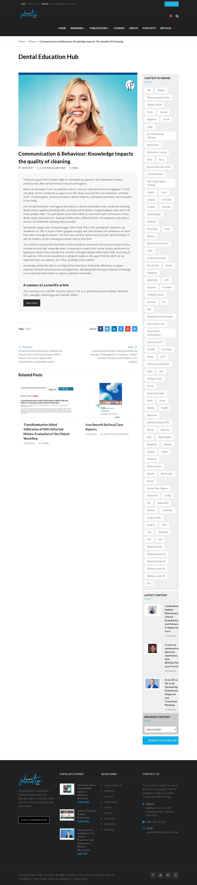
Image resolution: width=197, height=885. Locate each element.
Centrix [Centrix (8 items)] (150, 192)
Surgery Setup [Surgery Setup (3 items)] (154, 517)
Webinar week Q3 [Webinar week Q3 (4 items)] (156, 568)
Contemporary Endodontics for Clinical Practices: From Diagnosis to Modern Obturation (86, 840)
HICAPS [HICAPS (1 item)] (151, 349)
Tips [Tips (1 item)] (149, 532)
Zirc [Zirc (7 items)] (149, 583)
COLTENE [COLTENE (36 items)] (167, 199)
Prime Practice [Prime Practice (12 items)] (154, 466)
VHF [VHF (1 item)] (149, 539)
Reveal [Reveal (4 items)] (150, 481)
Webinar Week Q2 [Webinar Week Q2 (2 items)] (156, 561)
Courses (119, 28)
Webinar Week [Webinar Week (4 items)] (154, 546)
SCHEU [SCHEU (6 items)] (167, 495)
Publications (99, 28)
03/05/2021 (25, 167)
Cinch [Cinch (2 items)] (164, 192)
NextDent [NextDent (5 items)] (152, 444)
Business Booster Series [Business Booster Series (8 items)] (159, 167)
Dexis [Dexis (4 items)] (167, 229)
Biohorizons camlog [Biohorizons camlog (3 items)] (156, 152)
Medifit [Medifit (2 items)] (164, 408)
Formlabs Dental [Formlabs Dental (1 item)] (155, 294)
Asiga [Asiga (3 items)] (150, 126)
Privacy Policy (80, 878)
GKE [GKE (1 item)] (149, 309)
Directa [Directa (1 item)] (150, 236)
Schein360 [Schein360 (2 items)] (152, 495)
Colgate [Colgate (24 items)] (151, 199)
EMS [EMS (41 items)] (167, 280)
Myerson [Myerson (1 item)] (165, 429)
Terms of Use (86, 874)
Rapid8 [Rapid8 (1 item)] (150, 473)
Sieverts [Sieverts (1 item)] (151, 510)
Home (62, 28)
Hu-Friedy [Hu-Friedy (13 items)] (167, 349)
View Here (31, 303)
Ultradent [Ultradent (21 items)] (163, 532)
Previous (25, 347)
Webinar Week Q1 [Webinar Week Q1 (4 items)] (156, 554)
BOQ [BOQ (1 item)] (149, 159)
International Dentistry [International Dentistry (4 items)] (158, 364)
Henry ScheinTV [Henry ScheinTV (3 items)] (155, 342)
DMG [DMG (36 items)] (150, 250)
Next (132, 347)
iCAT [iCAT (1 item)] (163, 356)
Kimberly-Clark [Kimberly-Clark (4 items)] (154, 378)
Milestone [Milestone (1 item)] (152, 415)
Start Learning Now (34, 820)
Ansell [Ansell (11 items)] (166, 119)
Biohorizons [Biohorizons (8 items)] (153, 144)
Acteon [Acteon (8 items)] (163, 112)
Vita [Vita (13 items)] (160, 539)
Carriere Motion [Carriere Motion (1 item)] (155, 174)
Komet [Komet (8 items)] (150, 386)
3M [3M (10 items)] (148, 90)
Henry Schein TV (113, 785)
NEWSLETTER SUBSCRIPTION (164, 740)
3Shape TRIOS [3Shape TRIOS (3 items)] (154, 104)
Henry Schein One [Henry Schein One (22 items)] (156, 324)
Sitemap (108, 829)
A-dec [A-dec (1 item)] (150, 112)
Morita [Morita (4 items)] (150, 429)
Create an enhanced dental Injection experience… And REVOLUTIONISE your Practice (174, 655)
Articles (165, 28)
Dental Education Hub (54, 167)
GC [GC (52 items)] (164, 302)
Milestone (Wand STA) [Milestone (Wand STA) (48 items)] (158, 422)
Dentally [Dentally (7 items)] (166, 206)
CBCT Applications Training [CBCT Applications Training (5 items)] (156, 183)
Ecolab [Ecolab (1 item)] (169, 265)
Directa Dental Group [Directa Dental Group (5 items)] (158, 243)
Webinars (78, 28)
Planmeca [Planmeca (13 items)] (152, 459)
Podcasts (149, 28)
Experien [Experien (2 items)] (151, 287)
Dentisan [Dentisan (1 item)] (151, 221)
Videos (133, 28)
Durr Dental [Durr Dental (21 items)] (153, 265)
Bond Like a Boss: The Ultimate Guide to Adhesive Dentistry (86, 792)
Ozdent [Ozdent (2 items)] (151, 451)
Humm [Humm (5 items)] (150, 356)
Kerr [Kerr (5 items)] (161, 371)
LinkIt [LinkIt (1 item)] (150, 400)
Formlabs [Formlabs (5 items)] (167, 287)
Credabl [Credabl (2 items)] (151, 206)
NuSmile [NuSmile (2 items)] (168, 444)
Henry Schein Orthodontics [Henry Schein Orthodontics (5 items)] (154, 333)
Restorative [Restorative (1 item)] (167, 473)
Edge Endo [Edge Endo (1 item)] (152, 280)
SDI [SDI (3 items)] (149, 503)
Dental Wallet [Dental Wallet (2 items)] (154, 214)
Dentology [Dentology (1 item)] (152, 229)
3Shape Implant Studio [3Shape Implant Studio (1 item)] (158, 97)
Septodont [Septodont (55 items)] (163, 503)
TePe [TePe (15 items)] (164, 525)
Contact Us (171, 4)
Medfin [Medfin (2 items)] (150, 408)
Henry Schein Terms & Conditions (51, 878)
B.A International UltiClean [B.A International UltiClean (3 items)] (155, 136)
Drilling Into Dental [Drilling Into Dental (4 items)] (156, 258)
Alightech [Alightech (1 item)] (151, 119)
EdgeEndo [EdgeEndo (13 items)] (152, 272)
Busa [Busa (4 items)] (161, 159)
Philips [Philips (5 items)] (165, 451)
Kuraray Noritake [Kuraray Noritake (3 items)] (155, 393)
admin (45, 443)
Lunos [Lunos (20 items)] (162, 400)
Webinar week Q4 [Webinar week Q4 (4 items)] (156, 576)
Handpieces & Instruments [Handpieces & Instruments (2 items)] (160, 316)
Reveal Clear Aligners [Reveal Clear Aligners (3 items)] (157, 488)
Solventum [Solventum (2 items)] (167, 510)
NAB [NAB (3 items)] (149, 437)
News (32, 41)
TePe (28, 328)
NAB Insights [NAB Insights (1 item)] (164, 437)
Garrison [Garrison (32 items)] (151, 302)
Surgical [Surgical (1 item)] (151, 525)
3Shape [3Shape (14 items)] (161, 90)
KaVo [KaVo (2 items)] (149, 371)
